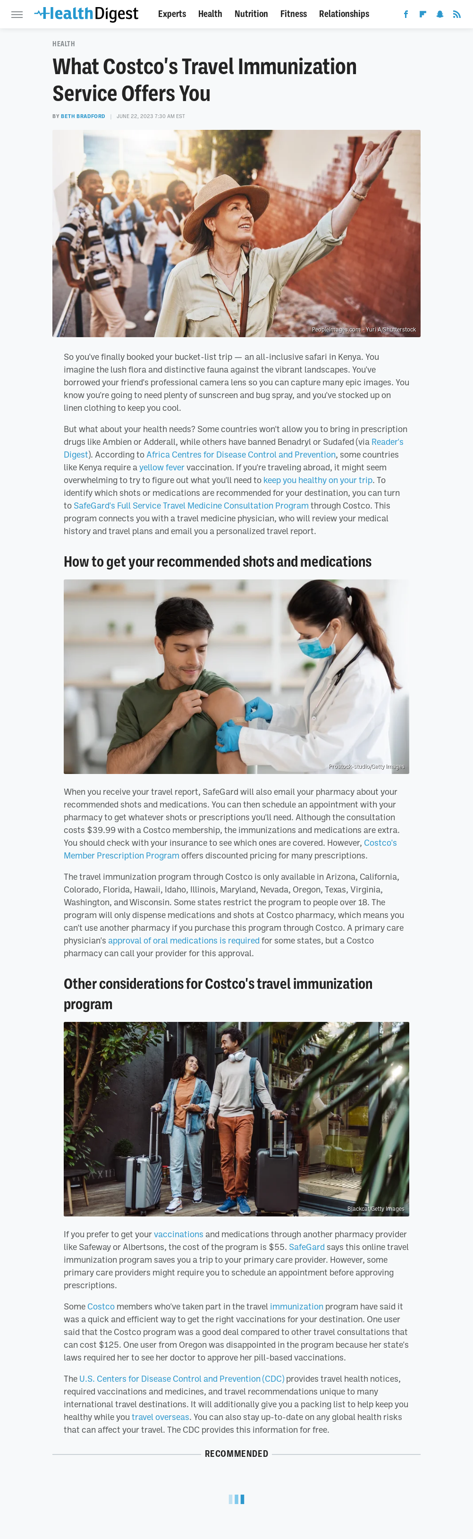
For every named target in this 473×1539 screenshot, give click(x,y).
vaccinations (178, 1234)
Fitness (293, 14)
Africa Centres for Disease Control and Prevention (241, 454)
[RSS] (457, 16)
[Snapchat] (440, 16)
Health (210, 14)
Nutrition (251, 14)
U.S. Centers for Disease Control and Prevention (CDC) (181, 1378)
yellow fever (162, 467)
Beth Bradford (83, 116)
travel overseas (160, 1416)
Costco (101, 1306)
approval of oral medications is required (184, 940)
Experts (172, 14)
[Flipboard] (423, 16)
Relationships (344, 14)
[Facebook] (406, 16)
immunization (296, 1306)
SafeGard (307, 1246)
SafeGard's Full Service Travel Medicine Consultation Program (191, 505)
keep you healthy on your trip (317, 480)
